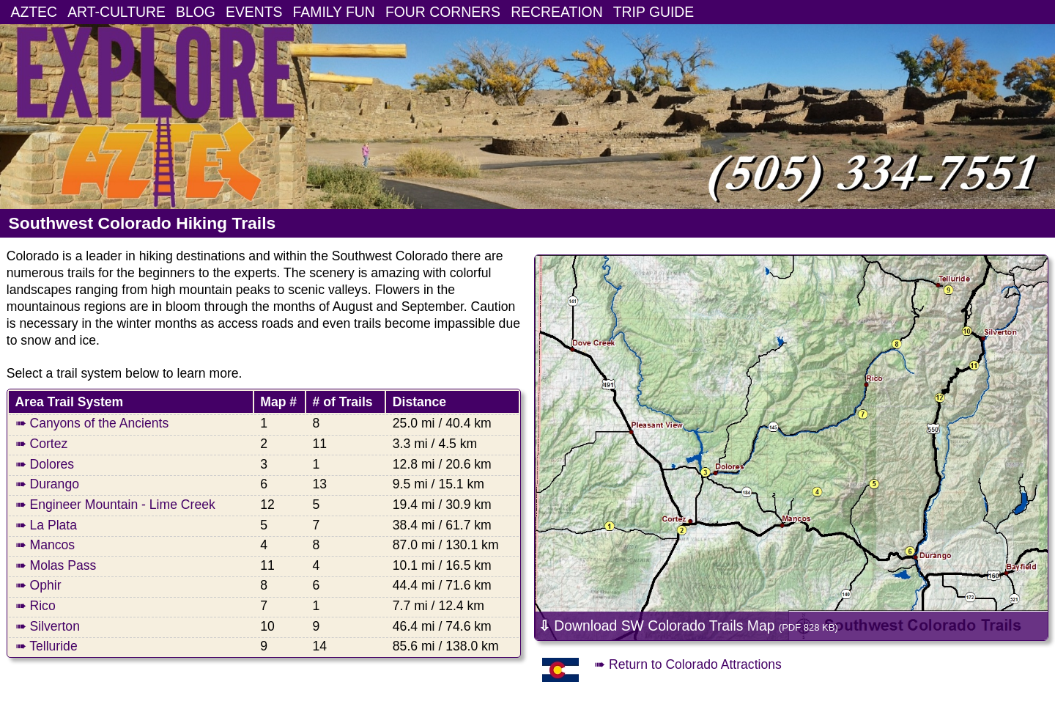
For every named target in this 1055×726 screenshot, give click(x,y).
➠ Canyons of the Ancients (92, 423)
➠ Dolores (45, 464)
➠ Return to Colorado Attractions (688, 664)
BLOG (195, 12)
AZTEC (34, 12)
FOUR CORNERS (442, 12)
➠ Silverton (47, 626)
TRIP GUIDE (653, 12)
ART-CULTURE (116, 12)
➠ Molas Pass (56, 565)
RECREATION (557, 12)
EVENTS (254, 12)
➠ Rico (35, 605)
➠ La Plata (46, 525)
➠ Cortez (41, 443)
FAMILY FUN (334, 12)
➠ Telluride (46, 646)
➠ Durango (47, 484)
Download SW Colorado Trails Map (688, 625)
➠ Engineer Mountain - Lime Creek (115, 504)
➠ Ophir (38, 585)
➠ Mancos (45, 545)
